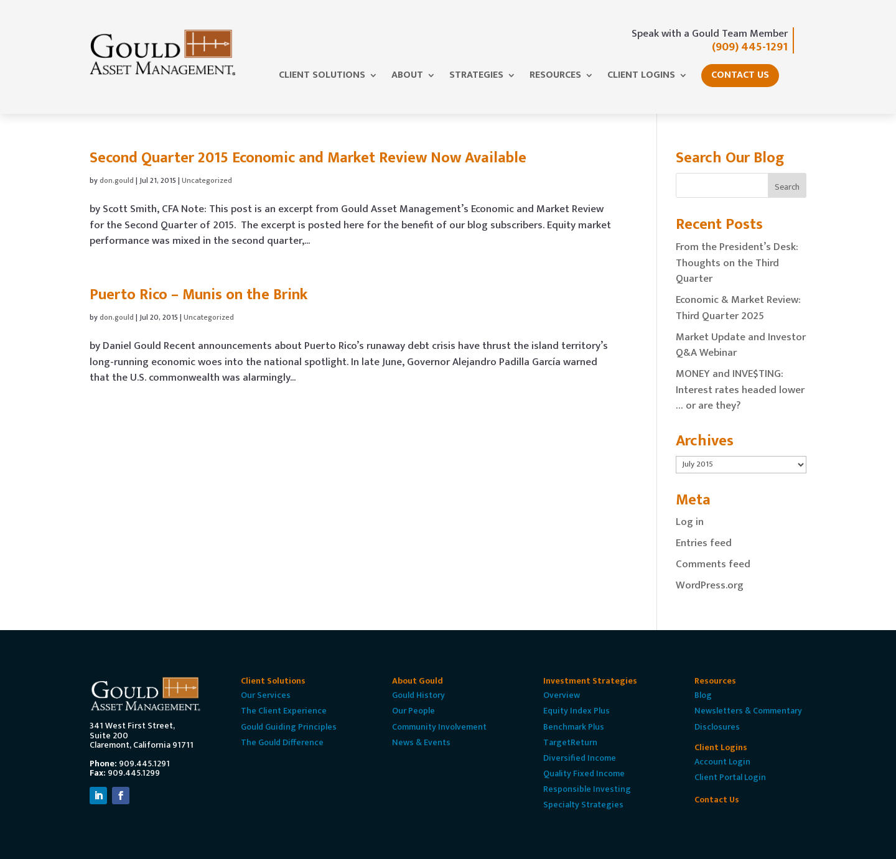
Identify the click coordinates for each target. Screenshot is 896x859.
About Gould (417, 681)
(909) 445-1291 (750, 47)
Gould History (418, 695)
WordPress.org (710, 585)
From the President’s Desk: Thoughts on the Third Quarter (737, 262)
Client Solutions (322, 77)
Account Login (722, 762)
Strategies (476, 77)
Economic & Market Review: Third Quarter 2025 (738, 308)
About (407, 77)
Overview (561, 695)
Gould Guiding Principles (289, 727)
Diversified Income (579, 758)
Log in (690, 522)
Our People (413, 710)
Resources (555, 77)
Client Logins (641, 77)
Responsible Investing (587, 789)
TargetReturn (570, 742)
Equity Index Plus (576, 710)
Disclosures (717, 727)
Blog (703, 695)
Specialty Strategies (583, 804)
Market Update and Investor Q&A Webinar (741, 345)
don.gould (117, 180)
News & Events (421, 742)
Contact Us (740, 75)
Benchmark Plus (573, 727)
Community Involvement (439, 727)
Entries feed (704, 543)
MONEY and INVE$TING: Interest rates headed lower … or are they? (740, 389)
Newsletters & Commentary (748, 710)
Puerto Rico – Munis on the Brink (198, 294)
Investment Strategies (590, 681)
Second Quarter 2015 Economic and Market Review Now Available (308, 158)
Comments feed (713, 564)
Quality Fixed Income (584, 773)
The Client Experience (284, 710)
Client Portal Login (730, 777)
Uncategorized (207, 180)
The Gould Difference (282, 742)
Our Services (266, 695)
